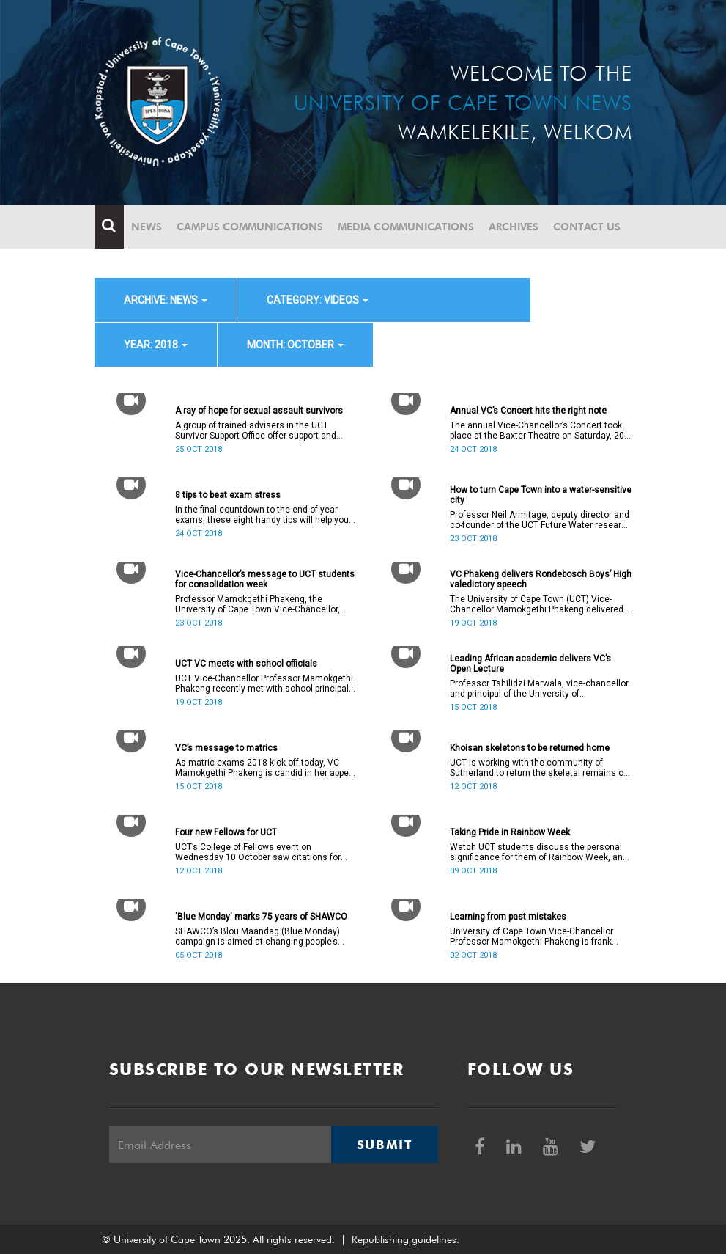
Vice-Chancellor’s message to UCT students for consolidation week (265, 579)
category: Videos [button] (317, 300)
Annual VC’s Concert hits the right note (528, 411)
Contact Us (587, 226)
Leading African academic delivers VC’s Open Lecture (530, 663)
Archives (513, 226)
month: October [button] (295, 345)
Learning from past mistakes (508, 917)
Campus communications (250, 226)
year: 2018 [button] (156, 345)
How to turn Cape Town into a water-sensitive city (540, 495)
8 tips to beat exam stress (228, 495)
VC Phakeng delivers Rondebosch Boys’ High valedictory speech (540, 579)
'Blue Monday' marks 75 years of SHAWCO (261, 917)
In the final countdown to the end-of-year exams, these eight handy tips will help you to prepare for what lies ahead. (262, 515)
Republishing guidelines (404, 1239)
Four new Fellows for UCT (226, 832)
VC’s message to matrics (226, 748)
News (146, 226)
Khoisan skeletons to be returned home (530, 748)
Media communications (406, 226)
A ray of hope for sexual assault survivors (259, 411)
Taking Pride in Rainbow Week (510, 832)
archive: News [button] (165, 300)
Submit (384, 1144)
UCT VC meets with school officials (246, 664)
